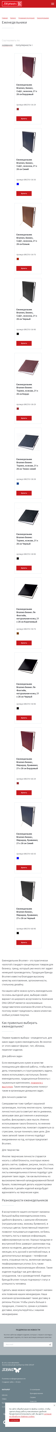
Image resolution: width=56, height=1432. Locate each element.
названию (7, 45)
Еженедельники (43, 18)
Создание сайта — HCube (11, 1382)
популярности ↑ (24, 45)
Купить (24, 118)
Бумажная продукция (27, 18)
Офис (4, 1399)
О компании (35, 1389)
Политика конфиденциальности (13, 1378)
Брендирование (36, 1393)
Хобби (4, 1407)
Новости (33, 1401)
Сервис (33, 1397)
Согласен (14, 1420)
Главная (5, 18)
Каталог (13, 18)
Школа (4, 1395)
